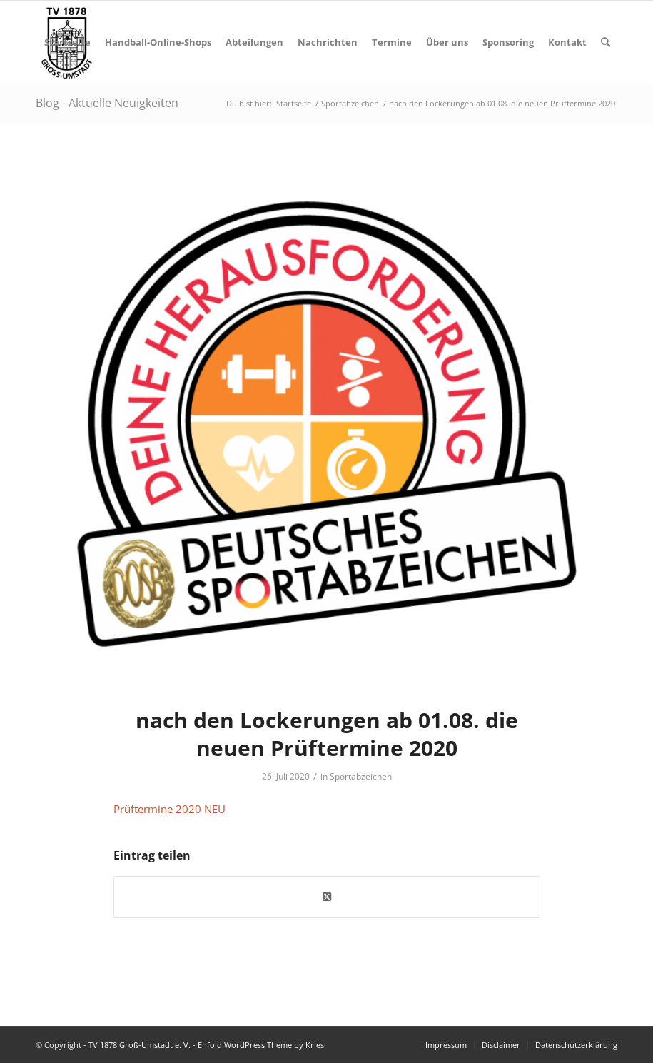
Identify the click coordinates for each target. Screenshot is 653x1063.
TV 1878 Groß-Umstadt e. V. (139, 1044)
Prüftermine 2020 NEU (169, 809)
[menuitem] (67, 42)
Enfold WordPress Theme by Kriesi (262, 1044)
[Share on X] (327, 897)
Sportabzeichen (361, 776)
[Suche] (605, 42)
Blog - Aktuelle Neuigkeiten (107, 103)
